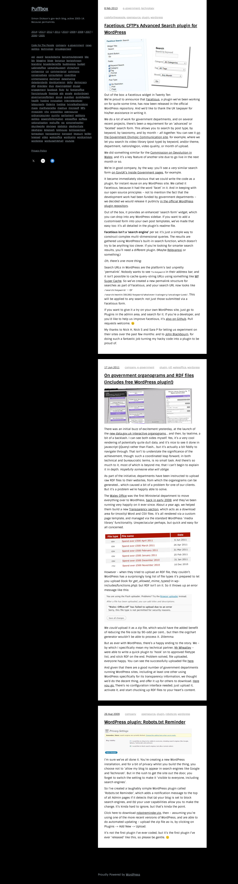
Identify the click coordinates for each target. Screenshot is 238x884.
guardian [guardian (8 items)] (69, 97)
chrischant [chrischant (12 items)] (73, 67)
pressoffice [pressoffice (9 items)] (71, 118)
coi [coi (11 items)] (47, 71)
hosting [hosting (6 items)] (44, 100)
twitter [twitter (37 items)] (87, 133)
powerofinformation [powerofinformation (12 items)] (52, 118)
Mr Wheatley (182, 647)
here (190, 661)
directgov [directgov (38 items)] (42, 86)
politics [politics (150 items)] (35, 48)
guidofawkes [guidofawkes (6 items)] (83, 97)
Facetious (152, 99)
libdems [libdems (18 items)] (50, 104)
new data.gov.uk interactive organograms (138, 433)
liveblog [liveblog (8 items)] (61, 104)
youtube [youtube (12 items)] (69, 140)
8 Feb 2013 (111, 8)
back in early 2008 (158, 500)
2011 (57, 31)
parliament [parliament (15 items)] (67, 115)
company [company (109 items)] (61, 45)
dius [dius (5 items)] (51, 86)
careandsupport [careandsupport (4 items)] (56, 67)
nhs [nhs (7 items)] (46, 111)
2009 (73, 31)
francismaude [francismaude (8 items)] (39, 93)
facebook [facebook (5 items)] (52, 89)
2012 (49, 31)
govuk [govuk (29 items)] (59, 97)
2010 (65, 31)
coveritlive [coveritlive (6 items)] (70, 75)
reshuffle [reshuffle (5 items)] (54, 122)
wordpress (157, 17)
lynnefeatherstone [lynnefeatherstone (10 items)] (77, 104)
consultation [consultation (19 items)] (56, 75)
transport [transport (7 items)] (67, 133)
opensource (134, 17)
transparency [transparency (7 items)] (52, 133)
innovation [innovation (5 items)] (56, 100)
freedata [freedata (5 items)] (53, 93)
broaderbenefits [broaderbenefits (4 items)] (52, 64)
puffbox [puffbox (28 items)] (83, 118)
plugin (145, 17)
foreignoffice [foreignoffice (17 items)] (77, 89)
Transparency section (143, 509)
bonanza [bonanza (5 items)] (60, 60)
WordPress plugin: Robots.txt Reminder (144, 722)
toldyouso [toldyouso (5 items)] (61, 129)
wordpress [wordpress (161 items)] (37, 140)
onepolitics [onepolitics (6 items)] (56, 111)
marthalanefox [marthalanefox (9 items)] (47, 108)
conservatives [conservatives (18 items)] (39, 75)
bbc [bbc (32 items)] (87, 56)
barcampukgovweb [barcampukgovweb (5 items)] (72, 56)
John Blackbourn (176, 334)
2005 (42, 35)
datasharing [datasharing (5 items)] (68, 78)
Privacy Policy (39, 150)
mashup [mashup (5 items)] (62, 108)
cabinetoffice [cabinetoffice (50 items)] (38, 67)
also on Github (176, 319)
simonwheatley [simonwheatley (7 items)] (74, 122)
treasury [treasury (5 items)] (78, 133)
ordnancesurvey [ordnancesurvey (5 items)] (40, 115)
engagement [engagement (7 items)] (38, 89)
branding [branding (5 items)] (36, 64)
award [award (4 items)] (39, 56)
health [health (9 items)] (35, 100)
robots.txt (170, 713)
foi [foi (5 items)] (67, 89)
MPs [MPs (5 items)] (83, 108)
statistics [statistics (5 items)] (62, 126)
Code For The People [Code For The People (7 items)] (42, 45)
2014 (34, 31)
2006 (34, 35)
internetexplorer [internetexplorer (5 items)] (73, 100)
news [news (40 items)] (88, 45)
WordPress (133, 874)
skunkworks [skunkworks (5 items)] (38, 126)
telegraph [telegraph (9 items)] (49, 129)
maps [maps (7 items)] (34, 108)
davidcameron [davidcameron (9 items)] (57, 82)
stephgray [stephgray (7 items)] (36, 129)
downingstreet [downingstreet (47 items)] (63, 86)
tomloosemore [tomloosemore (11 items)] (77, 129)
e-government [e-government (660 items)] (76, 45)
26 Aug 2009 (112, 713)
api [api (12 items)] (33, 56)
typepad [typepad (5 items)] (35, 137)
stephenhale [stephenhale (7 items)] (76, 126)
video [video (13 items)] (45, 137)
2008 (80, 31)
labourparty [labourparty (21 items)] (37, 104)
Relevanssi (174, 250)
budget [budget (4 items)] (81, 64)
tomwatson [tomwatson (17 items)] (37, 133)
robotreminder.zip (149, 813)
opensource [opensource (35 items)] (71, 111)
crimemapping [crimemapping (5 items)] (39, 78)
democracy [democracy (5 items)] (80, 82)
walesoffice (179, 367)
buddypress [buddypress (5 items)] (69, 64)
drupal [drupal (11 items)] (76, 86)
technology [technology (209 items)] (47, 48)
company (130, 367)
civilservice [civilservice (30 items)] (37, 71)
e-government (131, 8)
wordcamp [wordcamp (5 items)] (70, 137)
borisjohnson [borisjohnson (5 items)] (73, 60)
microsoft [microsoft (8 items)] (74, 108)
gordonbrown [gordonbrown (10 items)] (81, 93)
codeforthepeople (114, 17)
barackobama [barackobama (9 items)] (52, 56)
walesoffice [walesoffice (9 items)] (56, 137)
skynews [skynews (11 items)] (51, 126)
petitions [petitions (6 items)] (80, 115)
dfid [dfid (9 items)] (33, 86)
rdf (170, 367)
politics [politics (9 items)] (35, 118)
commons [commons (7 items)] (73, 71)
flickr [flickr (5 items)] (61, 89)
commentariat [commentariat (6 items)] (58, 71)
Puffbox (39, 9)
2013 (42, 31)
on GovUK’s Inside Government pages (137, 172)
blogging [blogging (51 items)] (41, 60)
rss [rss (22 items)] (62, 122)
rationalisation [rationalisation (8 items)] (39, 122)
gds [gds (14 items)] (61, 93)
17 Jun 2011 (112, 367)
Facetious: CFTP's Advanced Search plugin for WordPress (150, 29)
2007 (88, 31)
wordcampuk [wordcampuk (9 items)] (84, 137)
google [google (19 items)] (68, 93)
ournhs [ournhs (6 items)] (55, 115)
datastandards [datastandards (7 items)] (39, 82)
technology (147, 8)
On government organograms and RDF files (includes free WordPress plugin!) (149, 378)
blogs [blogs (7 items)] (50, 60)
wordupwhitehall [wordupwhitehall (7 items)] (54, 140)
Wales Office (118, 495)
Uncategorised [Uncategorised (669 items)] (63, 48)
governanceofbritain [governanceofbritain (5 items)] (42, 97)
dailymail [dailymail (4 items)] (54, 78)
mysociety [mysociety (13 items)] (37, 111)
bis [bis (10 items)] (33, 60)
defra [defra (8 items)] (70, 82)
